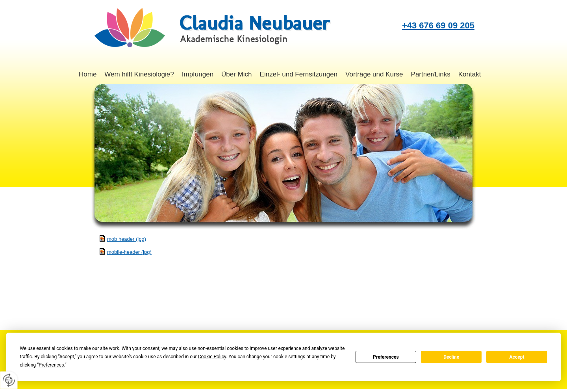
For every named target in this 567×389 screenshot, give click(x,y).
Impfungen (197, 74)
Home (87, 74)
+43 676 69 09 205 (438, 25)
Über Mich (236, 74)
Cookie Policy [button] (212, 356)
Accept (517, 357)
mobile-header (129, 252)
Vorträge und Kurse (374, 74)
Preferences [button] (51, 365)
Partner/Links (430, 74)
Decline (451, 357)
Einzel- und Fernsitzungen (299, 74)
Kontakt (469, 74)
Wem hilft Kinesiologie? (139, 74)
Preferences (386, 357)
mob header (126, 239)
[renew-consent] (9, 380)
